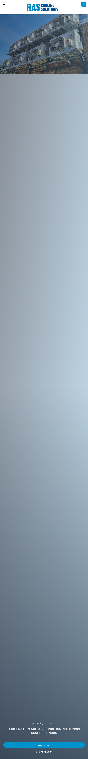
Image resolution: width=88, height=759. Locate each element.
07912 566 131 (44, 752)
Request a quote (44, 745)
